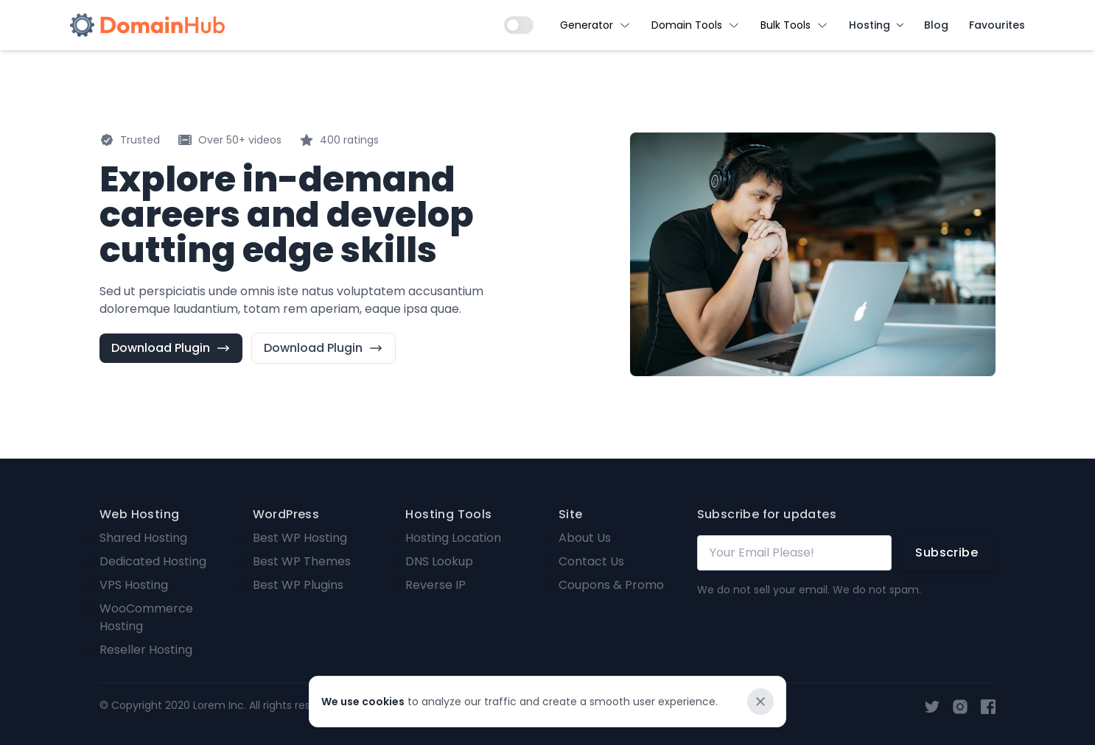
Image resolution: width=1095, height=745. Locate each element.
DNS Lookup (439, 561)
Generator (595, 25)
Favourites (997, 25)
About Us (585, 537)
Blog (936, 25)
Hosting (876, 25)
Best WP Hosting (300, 537)
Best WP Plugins (298, 584)
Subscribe (946, 552)
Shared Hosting (143, 537)
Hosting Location (453, 537)
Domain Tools (695, 25)
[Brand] (147, 25)
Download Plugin (171, 347)
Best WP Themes (302, 561)
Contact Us (591, 561)
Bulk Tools (794, 25)
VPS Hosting (133, 584)
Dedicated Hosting (152, 561)
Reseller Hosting (145, 649)
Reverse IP (435, 584)
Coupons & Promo (611, 584)
